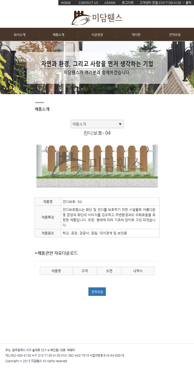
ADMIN (109, 2)
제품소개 (58, 34)
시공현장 (97, 34)
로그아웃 (128, 2)
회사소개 (19, 34)
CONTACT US (88, 2)
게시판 (136, 34)
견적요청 (175, 34)
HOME (66, 2)
